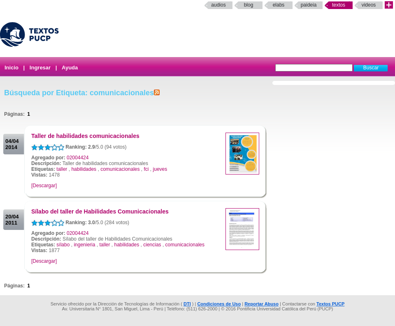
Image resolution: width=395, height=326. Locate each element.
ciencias (152, 245)
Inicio (12, 67)
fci (146, 169)
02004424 (77, 158)
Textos (338, 5)
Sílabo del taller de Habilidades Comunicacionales (100, 211)
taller (61, 169)
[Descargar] (44, 185)
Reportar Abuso (261, 303)
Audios (218, 5)
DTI (187, 303)
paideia (309, 5)
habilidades (83, 169)
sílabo (63, 245)
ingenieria (84, 245)
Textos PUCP (330, 303)
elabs (279, 5)
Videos (369, 5)
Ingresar (40, 67)
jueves (160, 169)
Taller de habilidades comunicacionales (85, 136)
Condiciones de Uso (219, 303)
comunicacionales (119, 169)
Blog (248, 5)
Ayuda (70, 67)
